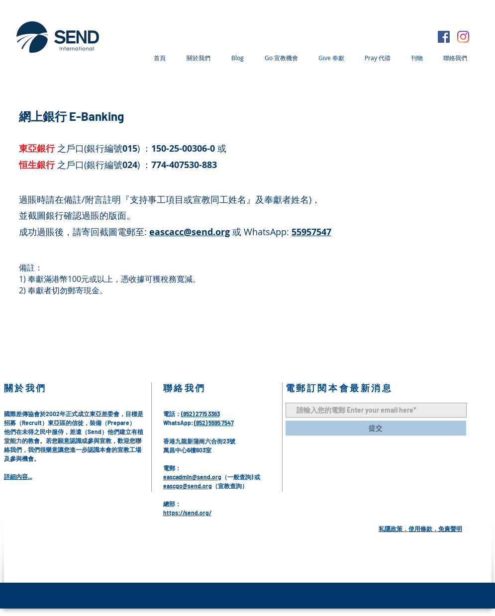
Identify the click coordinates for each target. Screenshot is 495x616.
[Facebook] (444, 37)
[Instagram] (463, 37)
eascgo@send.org (187, 485)
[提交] (376, 428)
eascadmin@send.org (192, 476)
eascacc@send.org (189, 232)
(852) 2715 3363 (200, 413)
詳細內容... (18, 476)
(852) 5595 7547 (214, 422)
